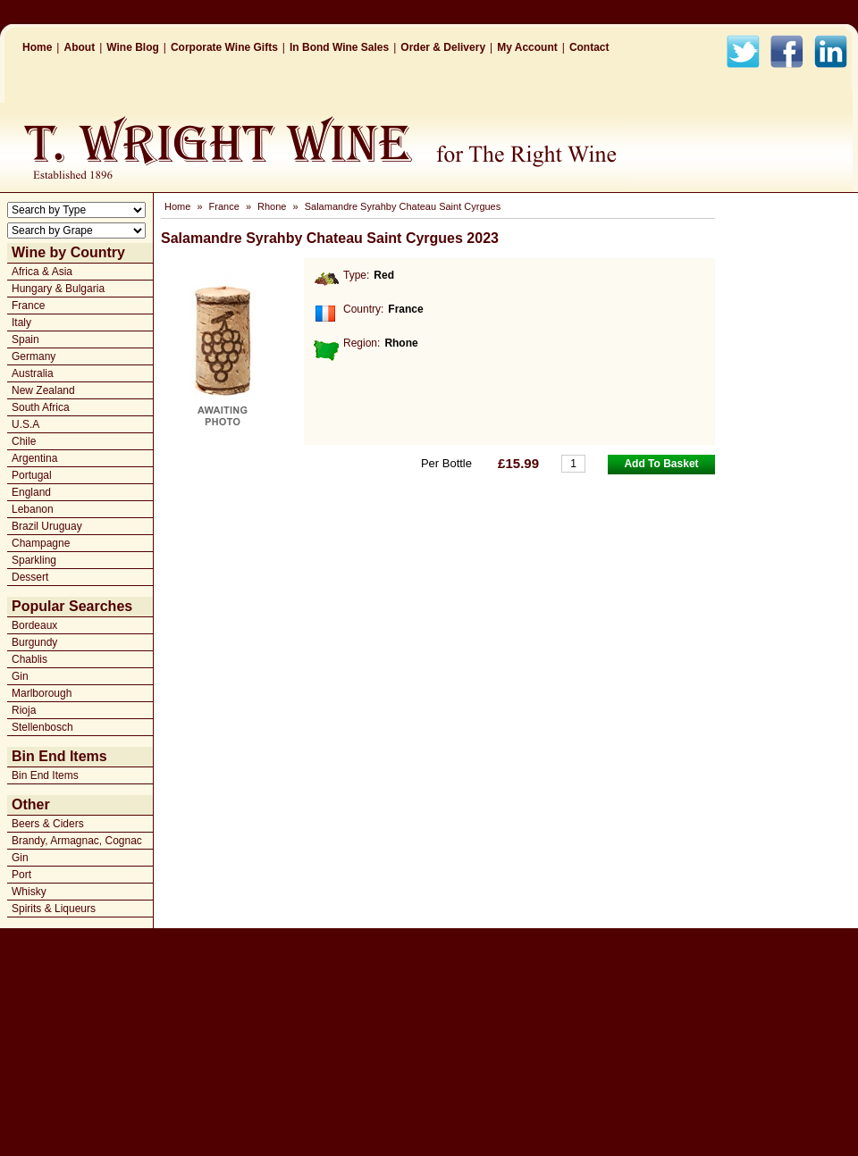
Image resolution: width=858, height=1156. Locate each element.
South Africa (41, 407)
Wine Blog (132, 47)
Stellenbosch (42, 727)
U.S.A (25, 424)
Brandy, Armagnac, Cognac (77, 840)
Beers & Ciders (48, 823)
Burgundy (34, 642)
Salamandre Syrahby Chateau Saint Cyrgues (403, 206)
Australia (33, 373)
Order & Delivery (442, 47)
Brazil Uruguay (47, 526)
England (31, 492)
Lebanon (33, 509)
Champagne (41, 543)
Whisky (29, 891)
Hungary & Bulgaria (58, 288)
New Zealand (43, 390)
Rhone (271, 206)
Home (37, 47)
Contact (589, 47)
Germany (33, 356)
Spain (25, 339)
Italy (21, 322)
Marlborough (42, 693)
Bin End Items (45, 775)
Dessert (30, 577)
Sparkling (34, 560)
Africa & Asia (42, 271)
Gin (20, 676)
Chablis (29, 659)
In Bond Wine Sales (339, 47)
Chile (24, 441)
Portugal (32, 475)
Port (21, 874)
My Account (527, 47)
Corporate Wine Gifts (224, 47)
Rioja (24, 710)
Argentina (34, 458)
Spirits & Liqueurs (54, 908)
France (28, 305)
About (79, 47)
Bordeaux (34, 625)
